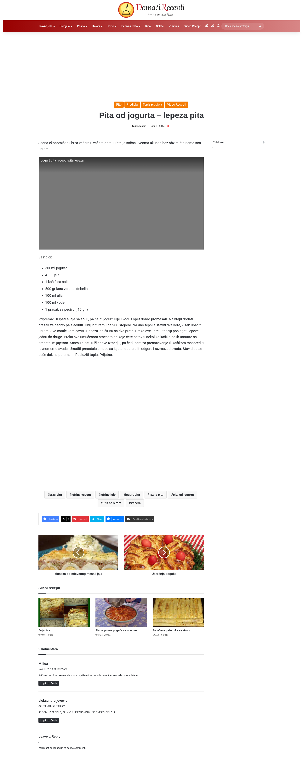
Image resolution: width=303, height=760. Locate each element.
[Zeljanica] (64, 612)
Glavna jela (45, 26)
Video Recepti (192, 26)
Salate (160, 26)
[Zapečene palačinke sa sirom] (178, 612)
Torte (110, 26)
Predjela (65, 26)
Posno (81, 26)
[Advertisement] (151, 65)
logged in (58, 747)
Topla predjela (152, 104)
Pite (119, 104)
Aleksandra (140, 126)
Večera (136, 503)
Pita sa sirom (112, 503)
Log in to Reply (48, 683)
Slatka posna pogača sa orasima (116, 630)
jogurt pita (132, 495)
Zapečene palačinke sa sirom (171, 630)
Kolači (96, 26)
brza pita (55, 495)
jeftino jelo (108, 495)
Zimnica (174, 26)
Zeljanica (44, 630)
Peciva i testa (129, 26)
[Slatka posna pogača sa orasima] (121, 612)
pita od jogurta (183, 495)
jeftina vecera (81, 495)
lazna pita (156, 495)
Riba (148, 26)
